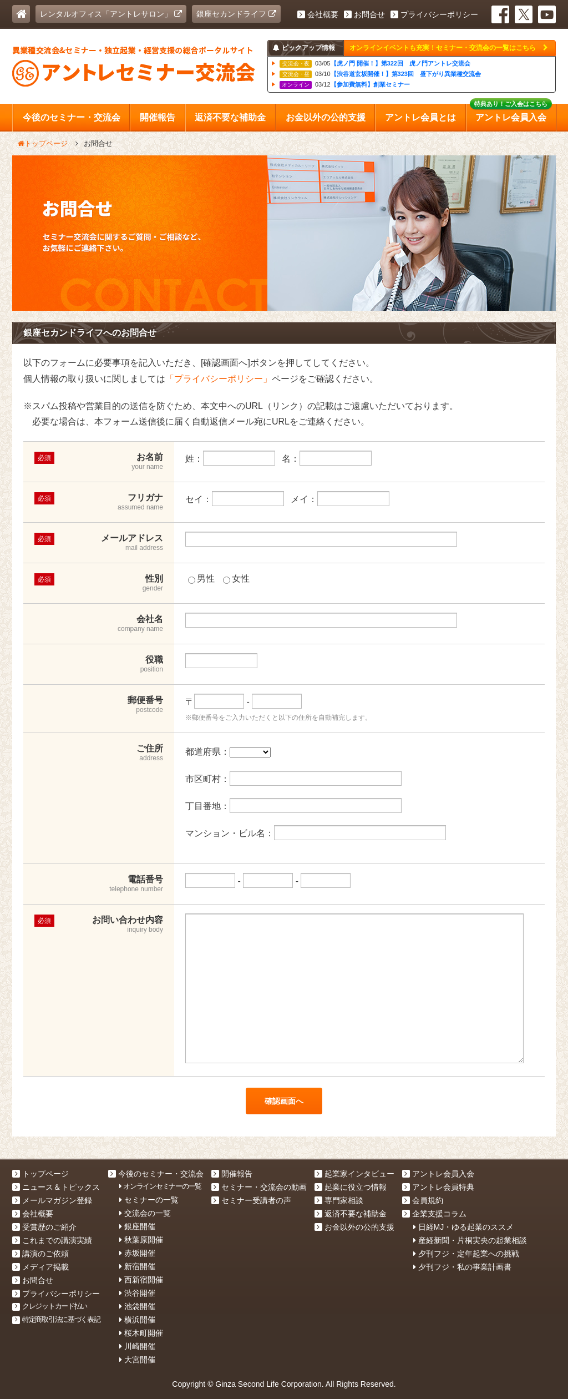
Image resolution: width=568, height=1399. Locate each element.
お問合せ (364, 14)
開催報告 (231, 1173)
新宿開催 (137, 1266)
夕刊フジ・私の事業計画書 (462, 1266)
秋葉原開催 (141, 1239)
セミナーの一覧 (149, 1199)
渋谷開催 (137, 1293)
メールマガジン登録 (52, 1200)
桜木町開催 (141, 1333)
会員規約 (422, 1200)
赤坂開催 (137, 1253)
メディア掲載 (40, 1266)
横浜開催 (137, 1319)
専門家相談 (339, 1200)
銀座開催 (137, 1226)
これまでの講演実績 (52, 1240)
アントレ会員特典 (438, 1187)
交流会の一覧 (145, 1213)
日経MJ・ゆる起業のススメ (463, 1227)
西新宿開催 (141, 1279)
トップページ (40, 1173)
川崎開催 (137, 1346)
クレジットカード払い (49, 1306)
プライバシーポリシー (434, 14)
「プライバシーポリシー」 (218, 378)
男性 (201, 578)
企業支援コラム (434, 1213)
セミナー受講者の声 (251, 1200)
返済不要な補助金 (351, 1213)
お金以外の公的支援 (354, 1227)
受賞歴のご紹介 (44, 1227)
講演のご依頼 (40, 1253)
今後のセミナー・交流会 (156, 1173)
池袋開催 (137, 1306)
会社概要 (317, 14)
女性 (236, 578)
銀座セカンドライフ (236, 13)
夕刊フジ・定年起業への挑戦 (466, 1253)
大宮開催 (137, 1359)
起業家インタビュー (354, 1173)
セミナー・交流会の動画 (259, 1187)
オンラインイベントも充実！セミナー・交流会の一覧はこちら (448, 48)
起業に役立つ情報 (351, 1187)
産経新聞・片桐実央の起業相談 (470, 1240)
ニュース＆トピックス (56, 1187)
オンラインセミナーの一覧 (160, 1186)
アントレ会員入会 (438, 1173)
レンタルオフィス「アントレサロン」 (111, 13)
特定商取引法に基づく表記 (56, 1319)
